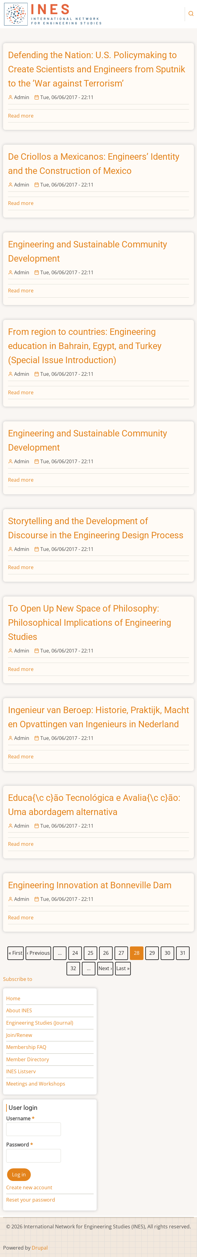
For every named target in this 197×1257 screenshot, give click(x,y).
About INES (19, 1010)
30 (167, 951)
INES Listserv (21, 1071)
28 (137, 953)
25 (90, 951)
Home (13, 998)
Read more (21, 115)
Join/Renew (19, 1035)
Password (17, 1144)
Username (18, 1118)
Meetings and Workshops (35, 1083)
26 (106, 951)
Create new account (29, 1187)
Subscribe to (17, 979)
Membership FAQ (26, 1047)
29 (152, 951)
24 (75, 951)
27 (121, 951)
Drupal (40, 1247)
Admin (21, 97)
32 (73, 967)
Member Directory (27, 1059)
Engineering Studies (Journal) (39, 1022)
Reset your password (30, 1199)
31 (183, 951)
